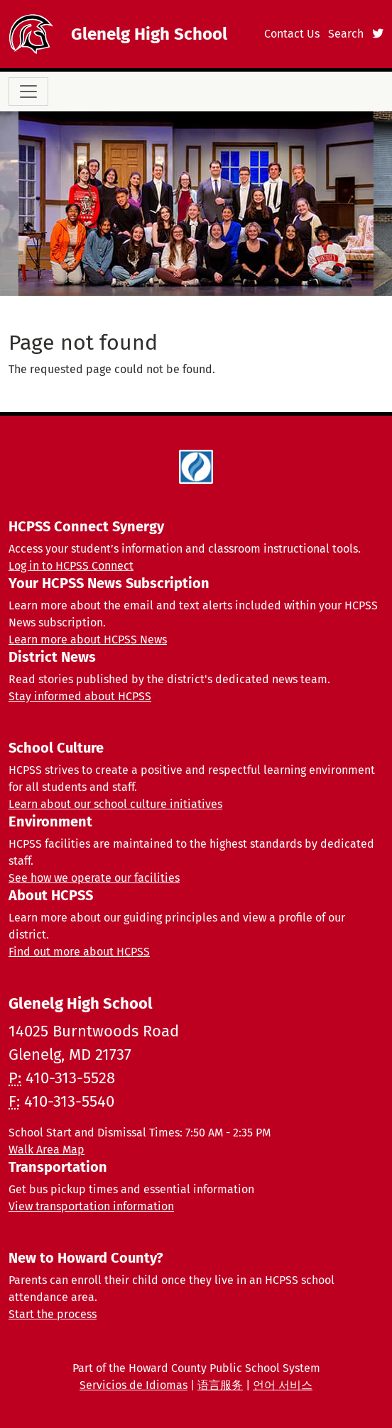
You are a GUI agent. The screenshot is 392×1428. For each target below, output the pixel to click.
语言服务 (220, 1385)
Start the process (53, 1314)
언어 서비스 (282, 1385)
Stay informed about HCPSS (80, 696)
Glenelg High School (149, 33)
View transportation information (91, 1206)
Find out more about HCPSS (79, 951)
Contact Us (292, 33)
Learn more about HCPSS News (88, 639)
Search (346, 33)
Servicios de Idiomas (133, 1385)
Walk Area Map (47, 1149)
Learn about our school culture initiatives (115, 804)
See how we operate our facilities (94, 878)
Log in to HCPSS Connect (71, 565)
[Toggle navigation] (28, 91)
